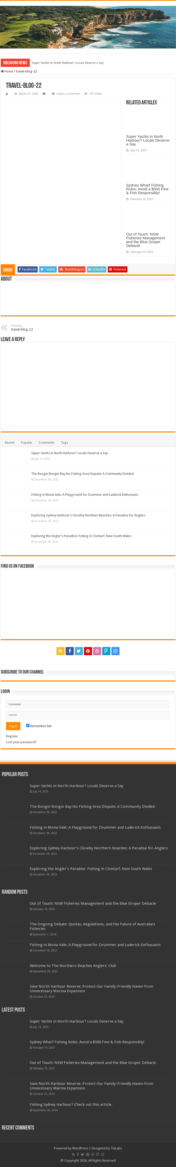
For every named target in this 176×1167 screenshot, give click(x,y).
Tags (64, 442)
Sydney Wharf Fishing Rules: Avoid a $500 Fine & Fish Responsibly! (147, 189)
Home (7, 71)
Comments (46, 442)
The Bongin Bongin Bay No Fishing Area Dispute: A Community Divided (82, 474)
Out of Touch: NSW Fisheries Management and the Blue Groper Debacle (145, 240)
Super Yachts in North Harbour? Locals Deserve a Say (68, 63)
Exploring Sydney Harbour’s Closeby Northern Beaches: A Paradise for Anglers (88, 515)
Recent (9, 442)
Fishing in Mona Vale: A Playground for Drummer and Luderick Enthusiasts (84, 494)
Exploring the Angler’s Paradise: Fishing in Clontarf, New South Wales (81, 536)
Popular (26, 442)
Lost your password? (21, 742)
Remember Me (39, 726)
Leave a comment (68, 93)
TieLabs (116, 1148)
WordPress (80, 1148)
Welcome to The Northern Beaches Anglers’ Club (73, 965)
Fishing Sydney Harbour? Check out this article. (71, 1104)
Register (12, 736)
